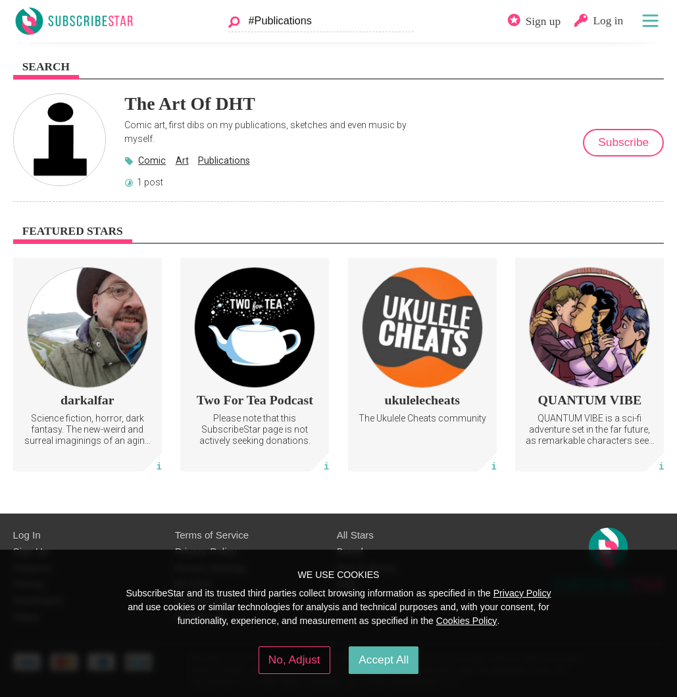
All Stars (355, 535)
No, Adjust (294, 659)
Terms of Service (212, 535)
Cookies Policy (466, 620)
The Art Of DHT (189, 103)
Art (182, 160)
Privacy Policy (522, 593)
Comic (152, 160)
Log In (27, 535)
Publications (224, 160)
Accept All (384, 659)
